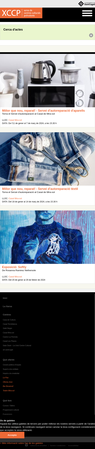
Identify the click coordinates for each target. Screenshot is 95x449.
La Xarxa (7, 306)
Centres (7, 314)
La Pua (5, 378)
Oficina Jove (8, 382)
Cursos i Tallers (9, 406)
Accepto (12, 435)
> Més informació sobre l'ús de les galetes (21, 443)
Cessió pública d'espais (12, 365)
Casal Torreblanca (10, 324)
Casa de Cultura (9, 320)
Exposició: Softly (14, 267)
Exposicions (7, 414)
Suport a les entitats (10, 369)
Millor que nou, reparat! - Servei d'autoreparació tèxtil (40, 189)
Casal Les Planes (9, 341)
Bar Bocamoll (8, 386)
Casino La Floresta (10, 337)
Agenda (9, 20)
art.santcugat (8, 350)
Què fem (7, 400)
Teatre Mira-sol (9, 391)
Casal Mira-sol (15, 120)
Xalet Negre (7, 328)
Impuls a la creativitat (11, 373)
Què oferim (8, 359)
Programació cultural (11, 410)
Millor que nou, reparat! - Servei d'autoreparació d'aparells (43, 110)
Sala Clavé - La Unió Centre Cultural (17, 345)
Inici (2, 20)
